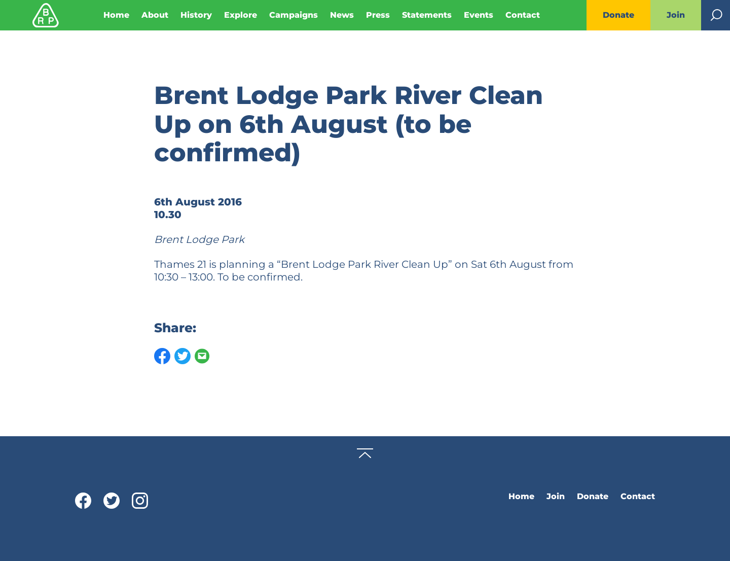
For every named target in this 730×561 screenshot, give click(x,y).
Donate (618, 15)
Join (676, 15)
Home (116, 15)
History (196, 15)
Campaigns (293, 15)
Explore (240, 15)
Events (478, 15)
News (342, 15)
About (154, 15)
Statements (427, 15)
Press (378, 15)
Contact (522, 15)
